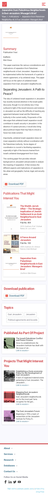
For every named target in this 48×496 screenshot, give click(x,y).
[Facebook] (5, 483)
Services (8, 454)
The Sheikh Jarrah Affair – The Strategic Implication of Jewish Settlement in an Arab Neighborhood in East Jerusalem (31, 212)
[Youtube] (19, 483)
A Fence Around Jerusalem (28, 239)
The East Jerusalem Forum (28, 411)
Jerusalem (30, 314)
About (7, 448)
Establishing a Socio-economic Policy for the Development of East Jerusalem (29, 373)
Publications (14, 16)
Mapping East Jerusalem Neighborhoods (27, 393)
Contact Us (9, 471)
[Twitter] (14, 483)
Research (9, 460)
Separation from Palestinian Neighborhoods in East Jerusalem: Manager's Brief (31, 264)
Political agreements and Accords (22, 320)
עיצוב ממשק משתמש (25, 488)
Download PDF (14, 184)
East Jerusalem (15, 314)
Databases (9, 465)
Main (4, 16)
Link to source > (22, 350)
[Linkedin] (10, 483)
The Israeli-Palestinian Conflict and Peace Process (29, 339)
